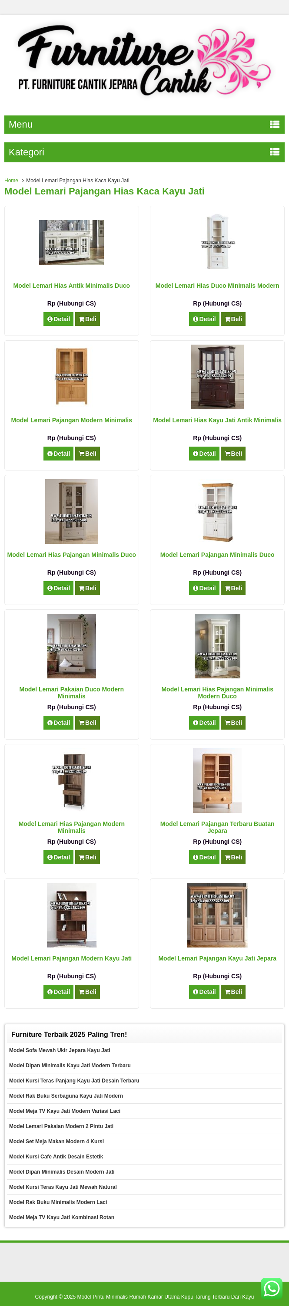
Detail (58, 319)
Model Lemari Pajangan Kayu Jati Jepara (217, 958)
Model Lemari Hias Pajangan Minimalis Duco (71, 554)
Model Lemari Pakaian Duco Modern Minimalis (72, 693)
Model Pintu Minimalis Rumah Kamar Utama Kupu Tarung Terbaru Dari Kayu (165, 1297)
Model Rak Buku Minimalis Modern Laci (58, 1202)
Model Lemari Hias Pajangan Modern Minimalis (72, 827)
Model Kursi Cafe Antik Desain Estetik (56, 1157)
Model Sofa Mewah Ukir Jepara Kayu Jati (59, 1050)
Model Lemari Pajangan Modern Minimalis (72, 420)
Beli (87, 319)
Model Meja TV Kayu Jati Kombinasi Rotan (61, 1217)
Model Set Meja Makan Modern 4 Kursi (56, 1141)
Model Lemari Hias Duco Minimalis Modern (217, 285)
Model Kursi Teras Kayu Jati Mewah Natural (63, 1187)
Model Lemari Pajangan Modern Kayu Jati (71, 958)
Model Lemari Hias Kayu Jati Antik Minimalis (217, 420)
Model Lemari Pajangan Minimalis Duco (217, 554)
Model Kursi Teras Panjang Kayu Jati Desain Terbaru (74, 1081)
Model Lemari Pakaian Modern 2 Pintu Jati (61, 1126)
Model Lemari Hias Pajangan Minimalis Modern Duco (217, 693)
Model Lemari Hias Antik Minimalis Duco (71, 285)
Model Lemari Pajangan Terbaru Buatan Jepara (217, 827)
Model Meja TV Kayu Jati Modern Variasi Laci (64, 1111)
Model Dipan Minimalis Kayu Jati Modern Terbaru (70, 1066)
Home (11, 181)
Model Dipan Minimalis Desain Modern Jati (62, 1172)
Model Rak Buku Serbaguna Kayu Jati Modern (66, 1096)
